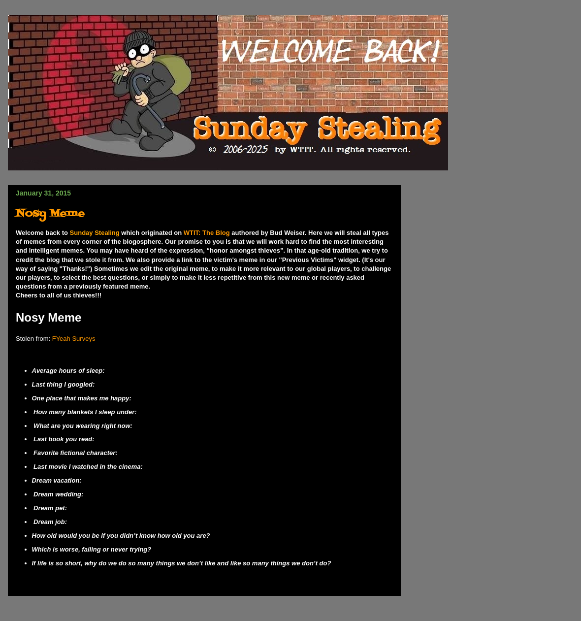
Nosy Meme (50, 214)
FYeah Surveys (74, 338)
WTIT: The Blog (207, 232)
